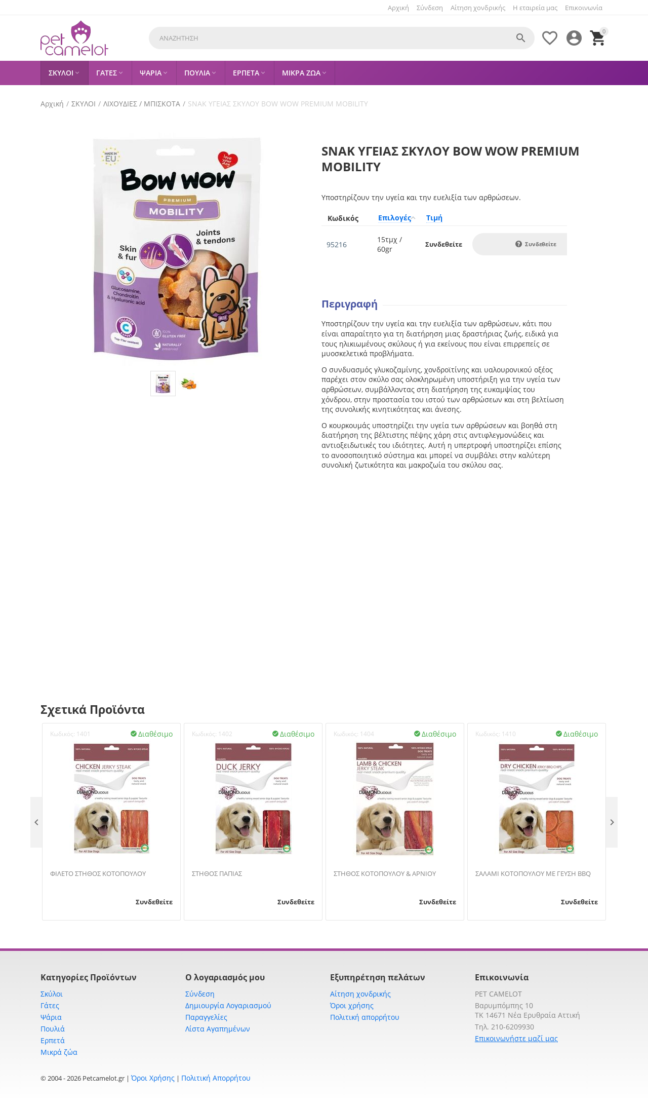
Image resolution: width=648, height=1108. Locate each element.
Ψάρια (51, 1017)
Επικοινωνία (583, 7)
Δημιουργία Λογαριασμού (228, 1005)
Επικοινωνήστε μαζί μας (516, 1038)
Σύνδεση (430, 7)
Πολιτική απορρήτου (364, 1017)
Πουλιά (52, 1029)
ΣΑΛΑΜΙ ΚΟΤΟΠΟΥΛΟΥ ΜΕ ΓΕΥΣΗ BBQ (533, 874)
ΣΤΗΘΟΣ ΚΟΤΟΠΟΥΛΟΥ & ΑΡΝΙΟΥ (385, 874)
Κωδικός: (62, 734)
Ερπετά (52, 1040)
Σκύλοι (51, 994)
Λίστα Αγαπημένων (217, 1029)
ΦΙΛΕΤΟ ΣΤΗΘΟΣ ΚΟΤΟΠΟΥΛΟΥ (98, 874)
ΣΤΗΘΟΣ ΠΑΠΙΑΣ (217, 874)
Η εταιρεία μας (535, 7)
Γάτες (49, 1005)
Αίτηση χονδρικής (478, 7)
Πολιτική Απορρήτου (216, 1078)
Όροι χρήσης (352, 1005)
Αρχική (398, 7)
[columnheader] (346, 218)
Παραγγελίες (206, 1017)
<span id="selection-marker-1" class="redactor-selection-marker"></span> (444, 556)
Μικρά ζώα (58, 1052)
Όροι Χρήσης (153, 1078)
